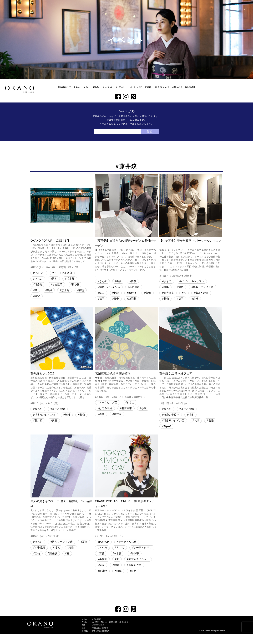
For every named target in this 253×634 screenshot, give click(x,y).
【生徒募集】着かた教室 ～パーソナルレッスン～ (190, 226)
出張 (118, 281)
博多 (54, 278)
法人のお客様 (190, 87)
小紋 (144, 408)
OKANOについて (64, 87)
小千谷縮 (40, 547)
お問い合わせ (177, 87)
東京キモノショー (138, 559)
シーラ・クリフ (143, 547)
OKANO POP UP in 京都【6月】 (61, 222)
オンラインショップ (162, 87)
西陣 (118, 570)
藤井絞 (38, 420)
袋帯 (116, 298)
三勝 (101, 553)
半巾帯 (135, 553)
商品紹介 (96, 87)
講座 (54, 420)
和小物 (76, 284)
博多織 (38, 284)
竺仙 (37, 553)
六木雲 (117, 553)
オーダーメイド (136, 87)
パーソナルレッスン (192, 281)
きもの (38, 278)
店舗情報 (148, 87)
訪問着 (132, 298)
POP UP (39, 272)
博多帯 (70, 278)
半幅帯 (103, 559)
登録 (150, 131)
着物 (81, 290)
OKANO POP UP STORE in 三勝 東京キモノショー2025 (126, 486)
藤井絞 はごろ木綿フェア (190, 356)
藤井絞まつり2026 (61, 356)
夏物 (84, 541)
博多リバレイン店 (109, 287)
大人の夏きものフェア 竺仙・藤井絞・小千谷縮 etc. (61, 486)
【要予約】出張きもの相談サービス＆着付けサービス (126, 226)
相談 (116, 292)
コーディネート (121, 87)
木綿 (196, 420)
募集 (166, 287)
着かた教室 (202, 292)
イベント (87, 87)
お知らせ (77, 87)
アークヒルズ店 (63, 272)
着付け (132, 292)
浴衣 (101, 292)
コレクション (108, 87)
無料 (67, 414)
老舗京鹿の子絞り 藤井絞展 (126, 353)
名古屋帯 (57, 284)
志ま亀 (65, 290)
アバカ (103, 547)
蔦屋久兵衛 (134, 565)
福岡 (101, 298)
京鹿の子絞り (171, 414)
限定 (37, 296)
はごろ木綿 (58, 409)
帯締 (49, 290)
